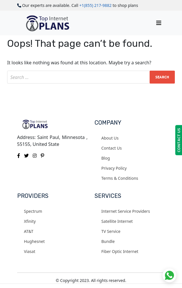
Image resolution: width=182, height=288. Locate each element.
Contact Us (111, 148)
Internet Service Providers (125, 211)
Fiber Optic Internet (119, 251)
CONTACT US (178, 140)
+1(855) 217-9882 (95, 5)
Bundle (108, 241)
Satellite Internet (117, 221)
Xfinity (30, 221)
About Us (110, 138)
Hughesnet (34, 241)
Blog (105, 158)
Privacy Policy (114, 168)
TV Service (111, 231)
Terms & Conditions (119, 178)
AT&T (29, 231)
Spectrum (33, 211)
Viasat (29, 251)
